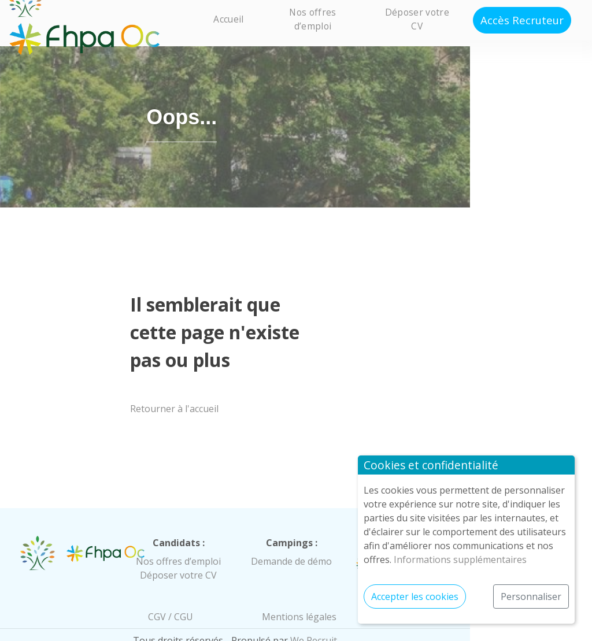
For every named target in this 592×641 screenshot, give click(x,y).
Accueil (228, 19)
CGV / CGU (213, 601)
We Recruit (375, 624)
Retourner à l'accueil (200, 393)
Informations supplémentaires (460, 559)
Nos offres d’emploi (312, 19)
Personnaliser (531, 596)
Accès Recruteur (522, 20)
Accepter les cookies (414, 596)
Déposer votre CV (417, 19)
